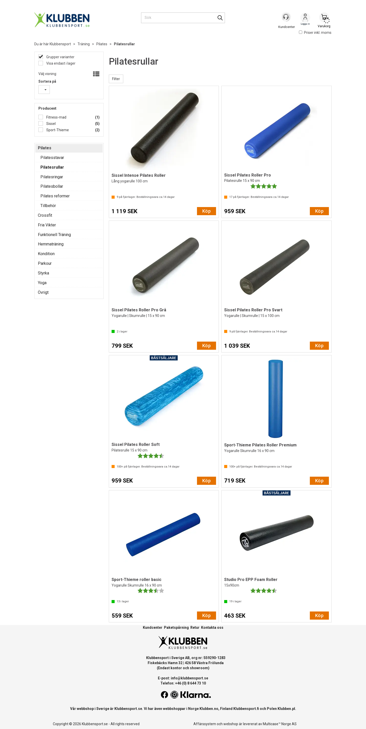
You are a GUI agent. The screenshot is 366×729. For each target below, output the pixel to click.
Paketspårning (176, 627)
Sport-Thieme (57, 130)
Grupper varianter (59, 57)
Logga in (305, 18)
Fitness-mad (55, 117)
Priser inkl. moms (315, 33)
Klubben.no (209, 709)
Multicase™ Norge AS (280, 724)
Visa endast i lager (60, 63)
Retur (195, 627)
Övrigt (43, 292)
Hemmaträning (51, 244)
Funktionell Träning (54, 234)
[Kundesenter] (286, 17)
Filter (116, 79)
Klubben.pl (286, 709)
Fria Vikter (47, 225)
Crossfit (45, 215)
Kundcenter (152, 627)
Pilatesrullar (124, 44)
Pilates (101, 44)
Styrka (43, 273)
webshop (230, 724)
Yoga (42, 282)
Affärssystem (204, 724)
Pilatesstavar (52, 157)
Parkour (45, 263)
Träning (84, 44)
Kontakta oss (212, 627)
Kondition (46, 253)
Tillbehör (48, 205)
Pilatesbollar (51, 186)
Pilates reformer (55, 196)
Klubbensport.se (128, 709)
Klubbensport (60, 44)
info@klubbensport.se (189, 678)
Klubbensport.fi (246, 709)
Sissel (50, 124)
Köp (206, 211)
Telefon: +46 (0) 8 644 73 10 (183, 683)
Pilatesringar (51, 176)
